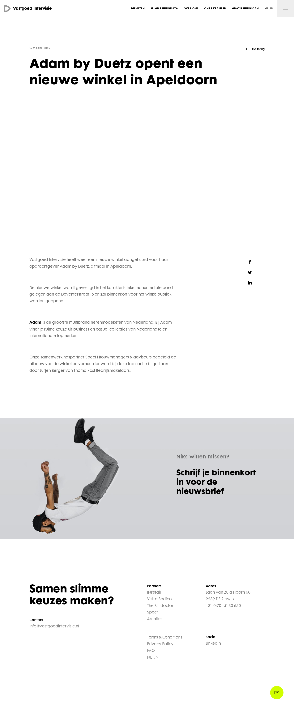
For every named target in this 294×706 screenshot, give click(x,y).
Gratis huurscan (245, 8)
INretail (154, 593)
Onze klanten (215, 8)
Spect (152, 612)
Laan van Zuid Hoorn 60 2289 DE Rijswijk (228, 596)
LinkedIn (213, 644)
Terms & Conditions (164, 637)
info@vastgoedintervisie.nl (54, 626)
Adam (35, 323)
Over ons (191, 8)
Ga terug (258, 49)
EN (271, 8)
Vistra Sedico (159, 599)
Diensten (138, 8)
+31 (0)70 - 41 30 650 (223, 606)
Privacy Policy (160, 644)
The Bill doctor (160, 606)
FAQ (151, 651)
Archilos (154, 619)
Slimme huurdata (164, 8)
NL (266, 8)
